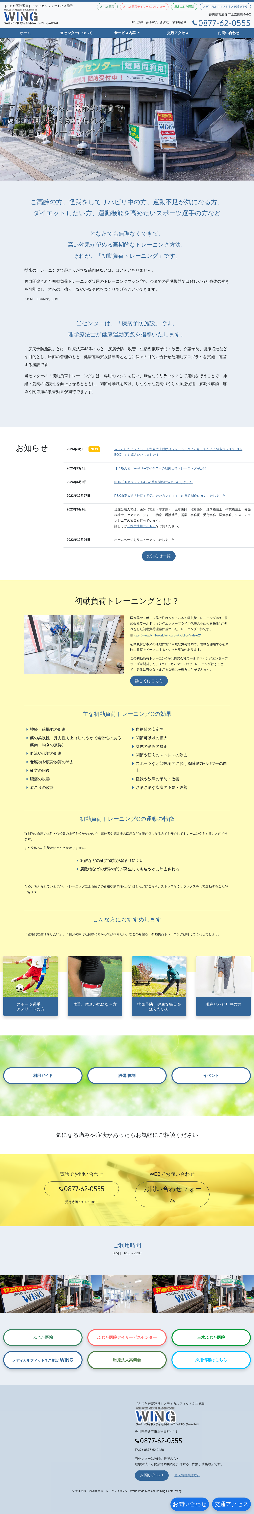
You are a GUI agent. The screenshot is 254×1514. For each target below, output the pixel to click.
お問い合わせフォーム (172, 1194)
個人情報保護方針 (187, 1475)
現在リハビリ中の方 (223, 1004)
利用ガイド (43, 1075)
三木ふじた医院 (184, 6)
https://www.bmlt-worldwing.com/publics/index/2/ (167, 635)
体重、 (95, 1004)
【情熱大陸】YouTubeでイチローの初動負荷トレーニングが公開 (160, 468)
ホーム (25, 33)
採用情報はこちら (211, 1360)
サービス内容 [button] (125, 33)
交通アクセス (178, 33)
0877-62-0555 (221, 23)
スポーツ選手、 (30, 1006)
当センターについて (76, 33)
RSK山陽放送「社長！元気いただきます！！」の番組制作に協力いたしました (170, 495)
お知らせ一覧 (159, 556)
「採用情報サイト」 (141, 526)
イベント (211, 1075)
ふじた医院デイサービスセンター (144, 6)
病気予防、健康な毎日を (159, 1006)
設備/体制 (127, 1075)
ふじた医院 (107, 6)
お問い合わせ (228, 33)
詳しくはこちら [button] (149, 681)
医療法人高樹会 (127, 1360)
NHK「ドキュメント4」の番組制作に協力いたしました (153, 482)
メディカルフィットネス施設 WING (225, 6)
